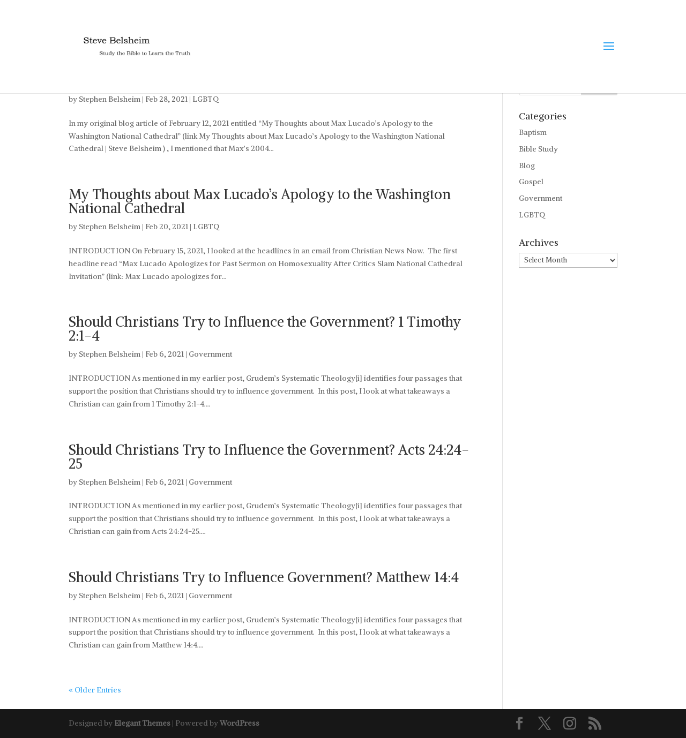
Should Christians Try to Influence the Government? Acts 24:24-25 (269, 456)
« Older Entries (95, 690)
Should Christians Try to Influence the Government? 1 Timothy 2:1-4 (265, 328)
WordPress (239, 723)
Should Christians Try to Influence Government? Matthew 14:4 (264, 577)
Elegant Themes (142, 723)
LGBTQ (205, 99)
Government (210, 354)
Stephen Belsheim (109, 99)
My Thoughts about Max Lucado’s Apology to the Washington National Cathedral (260, 201)
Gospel (531, 181)
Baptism (533, 132)
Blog (527, 165)
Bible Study (538, 149)
